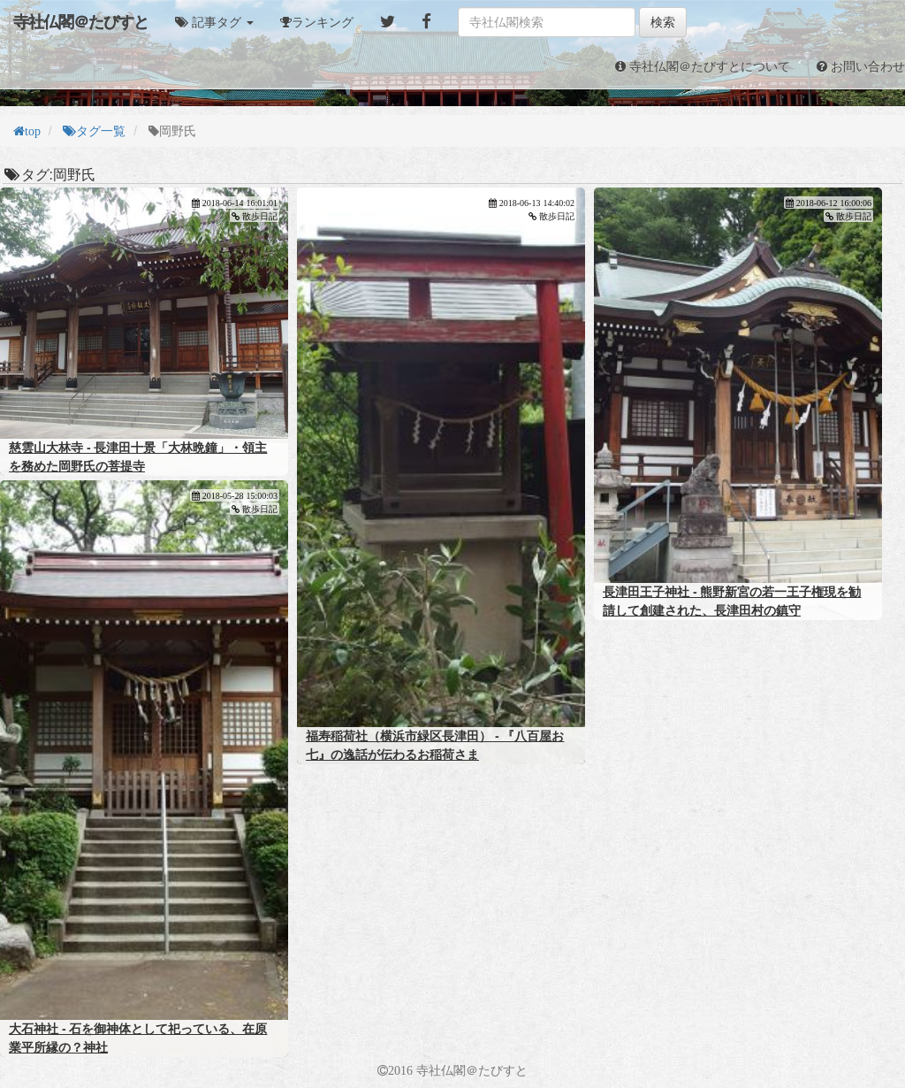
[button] (214, 22)
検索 (662, 22)
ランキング (323, 22)
